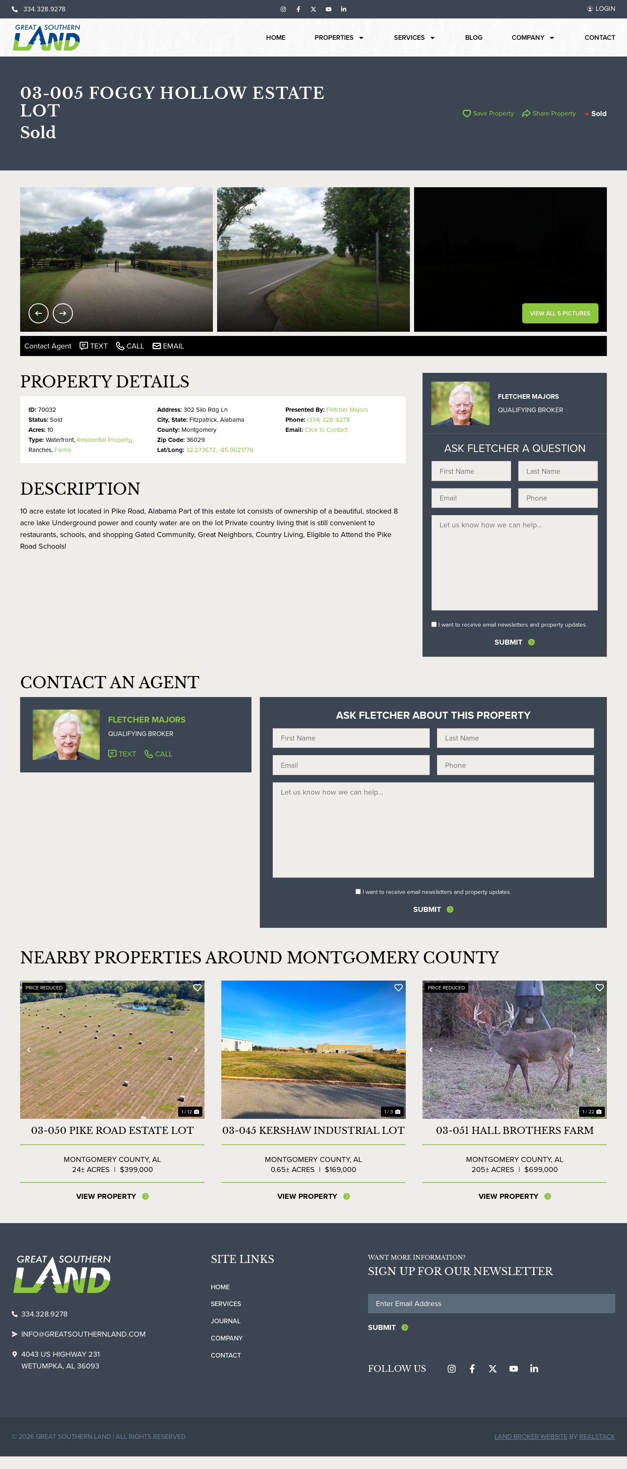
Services (415, 38)
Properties (340, 38)
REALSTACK (597, 1449)
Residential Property (104, 439)
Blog (473, 38)
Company (533, 38)
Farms (62, 449)
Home (275, 38)
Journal (226, 1333)
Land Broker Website (531, 1449)
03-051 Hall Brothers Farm (515, 1142)
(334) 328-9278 (328, 419)
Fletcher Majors (347, 409)
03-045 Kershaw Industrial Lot (313, 1142)
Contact (600, 38)
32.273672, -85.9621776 (220, 449)
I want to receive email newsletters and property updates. (512, 630)
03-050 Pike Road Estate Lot (112, 1142)
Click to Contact (326, 429)
